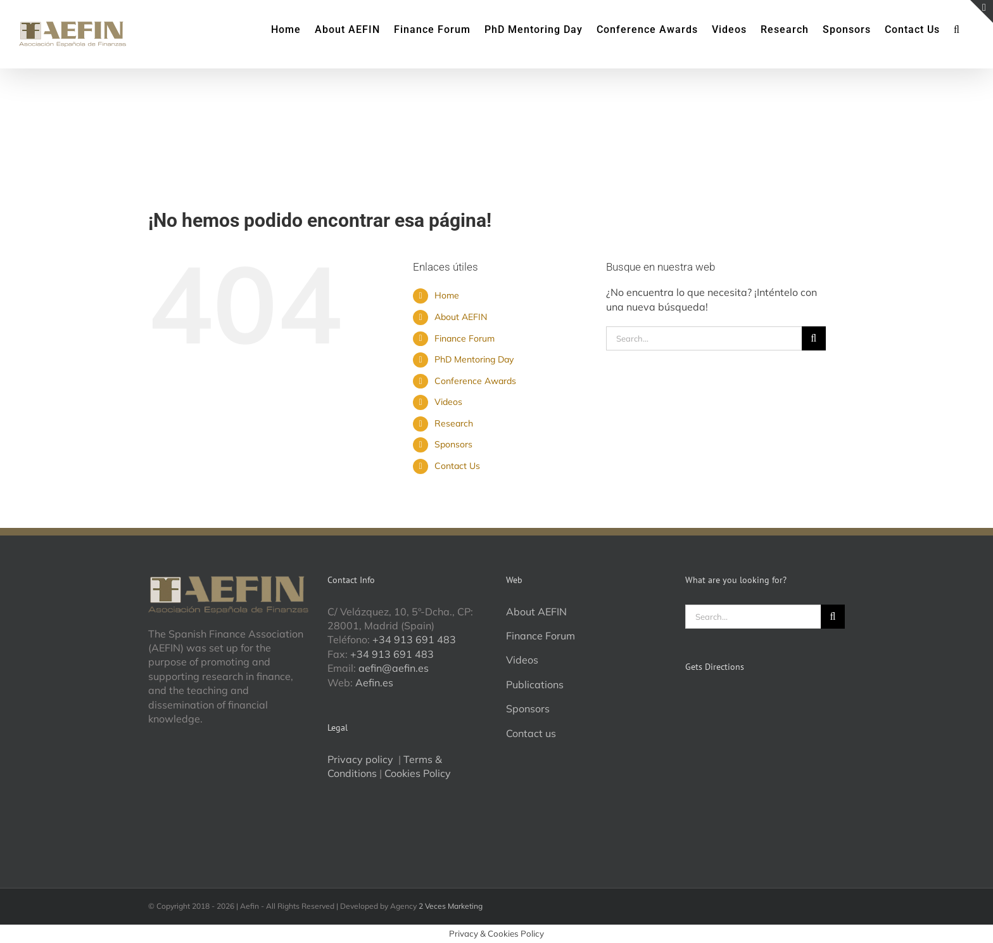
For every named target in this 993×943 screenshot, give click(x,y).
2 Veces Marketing (451, 906)
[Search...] (704, 338)
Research (453, 423)
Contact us (531, 733)
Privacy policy (361, 759)
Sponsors (453, 444)
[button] (957, 28)
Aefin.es (374, 682)
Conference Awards (475, 381)
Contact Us (457, 466)
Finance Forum (464, 338)
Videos (448, 401)
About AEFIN (460, 317)
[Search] (814, 338)
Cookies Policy (417, 773)
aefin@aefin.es (393, 668)
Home (446, 295)
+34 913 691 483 (414, 639)
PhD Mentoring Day (474, 359)
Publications (535, 684)
